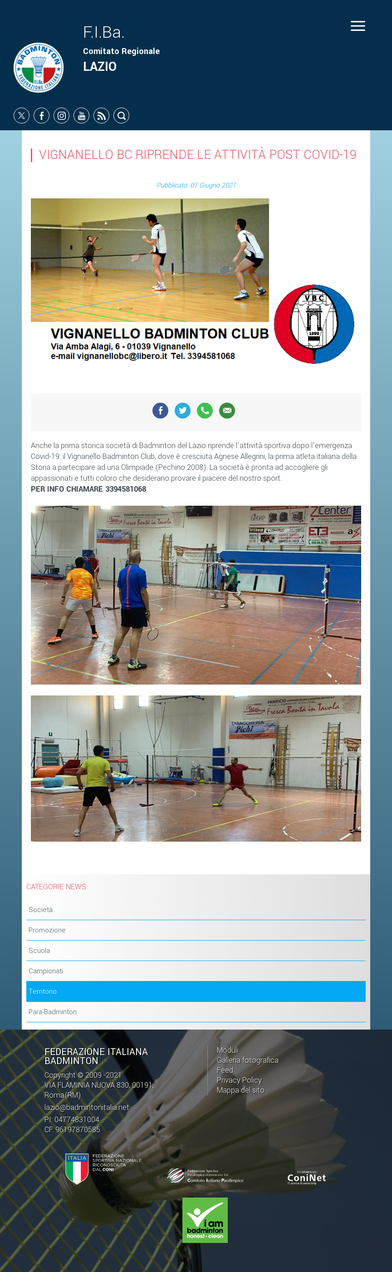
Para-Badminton (53, 1012)
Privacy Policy (239, 1080)
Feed (225, 1070)
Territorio (43, 991)
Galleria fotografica (248, 1060)
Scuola (39, 951)
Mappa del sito (241, 1090)
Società (41, 910)
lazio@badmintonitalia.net (86, 1107)
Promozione (47, 930)
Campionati (46, 971)
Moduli (227, 1050)
